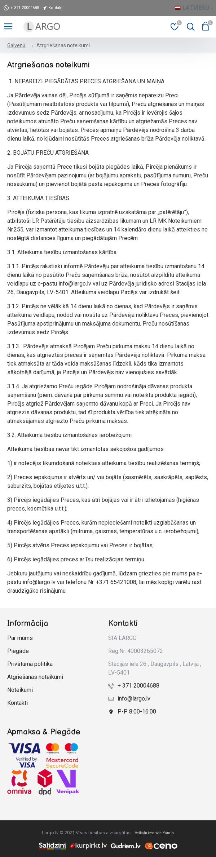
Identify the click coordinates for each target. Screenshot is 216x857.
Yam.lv (168, 833)
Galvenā (16, 45)
